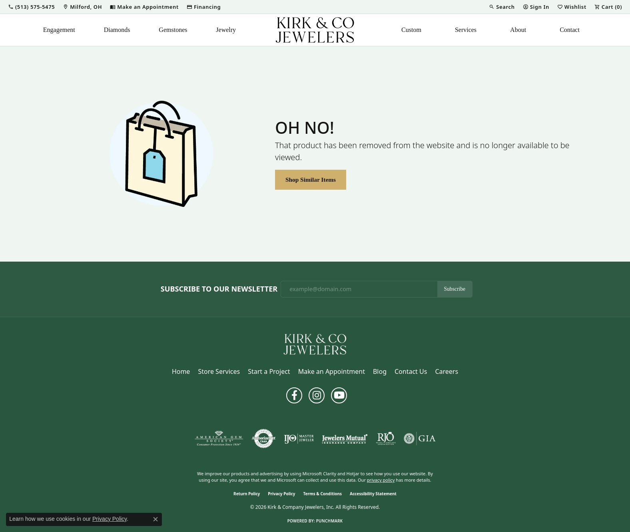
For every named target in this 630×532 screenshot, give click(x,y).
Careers (446, 371)
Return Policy (246, 494)
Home (181, 371)
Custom (411, 29)
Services (465, 29)
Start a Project (269, 371)
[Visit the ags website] (218, 439)
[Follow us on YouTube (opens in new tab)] (339, 395)
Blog (380, 371)
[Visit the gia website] (420, 439)
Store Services (219, 371)
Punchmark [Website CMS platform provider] (329, 521)
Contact (570, 29)
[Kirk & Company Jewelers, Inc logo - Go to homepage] (315, 30)
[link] (82, 7)
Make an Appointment (331, 371)
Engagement (59, 29)
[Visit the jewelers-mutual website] (345, 439)
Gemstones (173, 29)
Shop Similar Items (310, 179)
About (518, 29)
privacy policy (381, 480)
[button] (31, 7)
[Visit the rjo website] (386, 439)
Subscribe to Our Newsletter (219, 289)
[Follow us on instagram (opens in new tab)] (317, 395)
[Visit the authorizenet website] (263, 439)
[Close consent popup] (155, 519)
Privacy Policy (281, 494)
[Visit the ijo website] (299, 439)
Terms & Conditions (322, 494)
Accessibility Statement (373, 494)
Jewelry (226, 29)
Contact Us (411, 371)
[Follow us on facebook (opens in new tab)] (294, 395)
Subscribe (455, 289)
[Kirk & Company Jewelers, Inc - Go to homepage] (315, 343)
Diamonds (117, 29)
